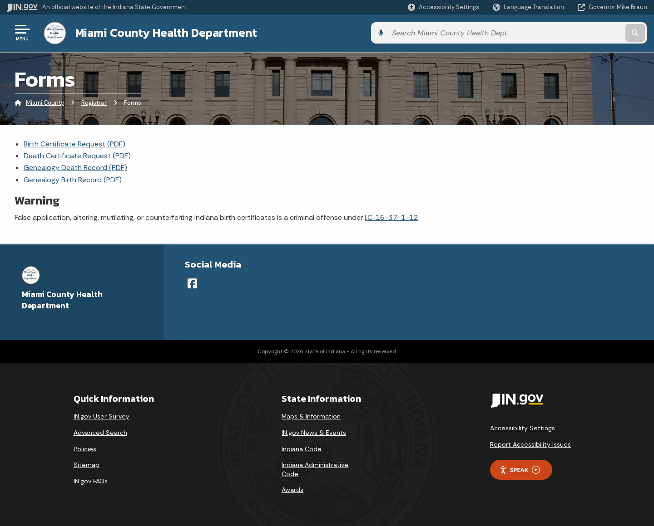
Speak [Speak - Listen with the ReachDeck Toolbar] (519, 468)
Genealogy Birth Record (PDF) (73, 178)
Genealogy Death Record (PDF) (75, 166)
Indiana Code (302, 447)
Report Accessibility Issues (530, 443)
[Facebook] (192, 282)
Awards (292, 489)
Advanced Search (100, 431)
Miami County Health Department (164, 32)
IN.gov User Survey (101, 415)
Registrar (94, 102)
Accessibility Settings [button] (522, 427)
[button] (443, 7)
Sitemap (86, 463)
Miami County (45, 102)
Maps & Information (311, 415)
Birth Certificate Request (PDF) (74, 142)
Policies (85, 447)
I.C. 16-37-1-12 (391, 216)
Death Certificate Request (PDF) (77, 154)
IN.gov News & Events (314, 431)
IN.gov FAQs (91, 480)
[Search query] (573, 32)
